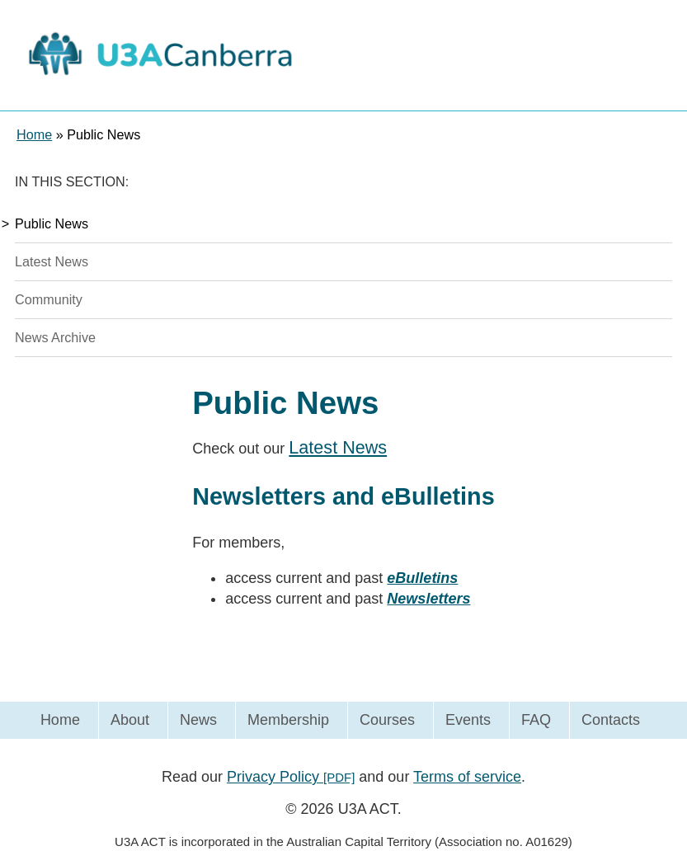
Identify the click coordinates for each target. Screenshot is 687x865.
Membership (288, 720)
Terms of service (467, 777)
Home (60, 720)
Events (468, 720)
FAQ (536, 720)
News (198, 720)
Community (48, 299)
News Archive (55, 337)
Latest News (51, 261)
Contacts (610, 720)
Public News (51, 223)
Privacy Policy (291, 777)
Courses (387, 720)
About (130, 720)
